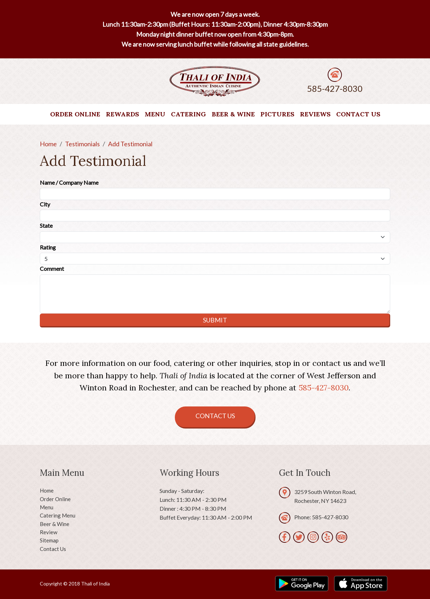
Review (48, 532)
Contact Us (358, 114)
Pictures (277, 114)
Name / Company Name (69, 182)
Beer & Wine (233, 114)
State (46, 225)
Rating (48, 247)
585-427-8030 (334, 88)
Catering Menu (57, 515)
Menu (155, 114)
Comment (52, 268)
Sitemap (49, 540)
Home (47, 490)
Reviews (315, 114)
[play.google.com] (301, 583)
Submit (215, 320)
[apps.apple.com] (360, 583)
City (45, 204)
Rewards (122, 114)
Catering (188, 114)
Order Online (75, 114)
